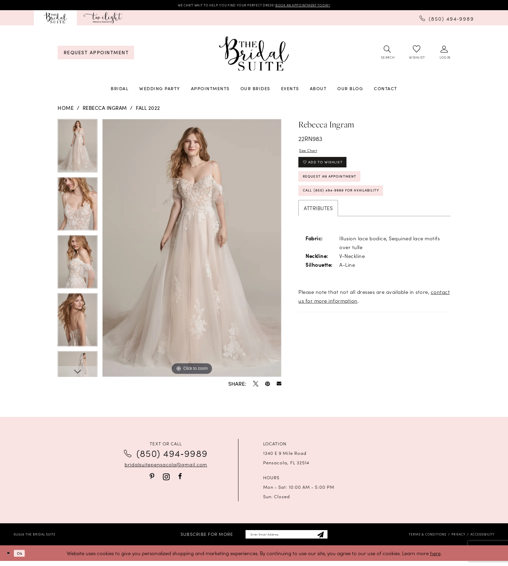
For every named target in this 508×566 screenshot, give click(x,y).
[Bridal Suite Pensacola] (55, 19)
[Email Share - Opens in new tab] (279, 385)
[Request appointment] (96, 54)
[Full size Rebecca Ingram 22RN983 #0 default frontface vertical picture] (192, 249)
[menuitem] (55, 19)
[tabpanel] (78, 150)
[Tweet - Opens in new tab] (255, 385)
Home (65, 109)
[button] (444, 54)
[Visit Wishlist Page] (416, 54)
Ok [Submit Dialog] (25, 557)
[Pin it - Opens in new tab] (267, 385)
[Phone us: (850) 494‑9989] (447, 19)
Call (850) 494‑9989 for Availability (357, 207)
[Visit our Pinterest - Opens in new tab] (152, 478)
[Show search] (387, 54)
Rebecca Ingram (105, 109)
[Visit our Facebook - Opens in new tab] (180, 478)
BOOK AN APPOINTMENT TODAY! (321, 6)
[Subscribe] (334, 538)
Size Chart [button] (311, 153)
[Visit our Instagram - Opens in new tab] (166, 478)
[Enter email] (286, 538)
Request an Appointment (341, 188)
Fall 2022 (148, 109)
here (435, 558)
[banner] (254, 56)
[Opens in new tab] (103, 19)
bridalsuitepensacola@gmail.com (166, 466)
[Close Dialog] (10, 558)
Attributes (318, 225)
